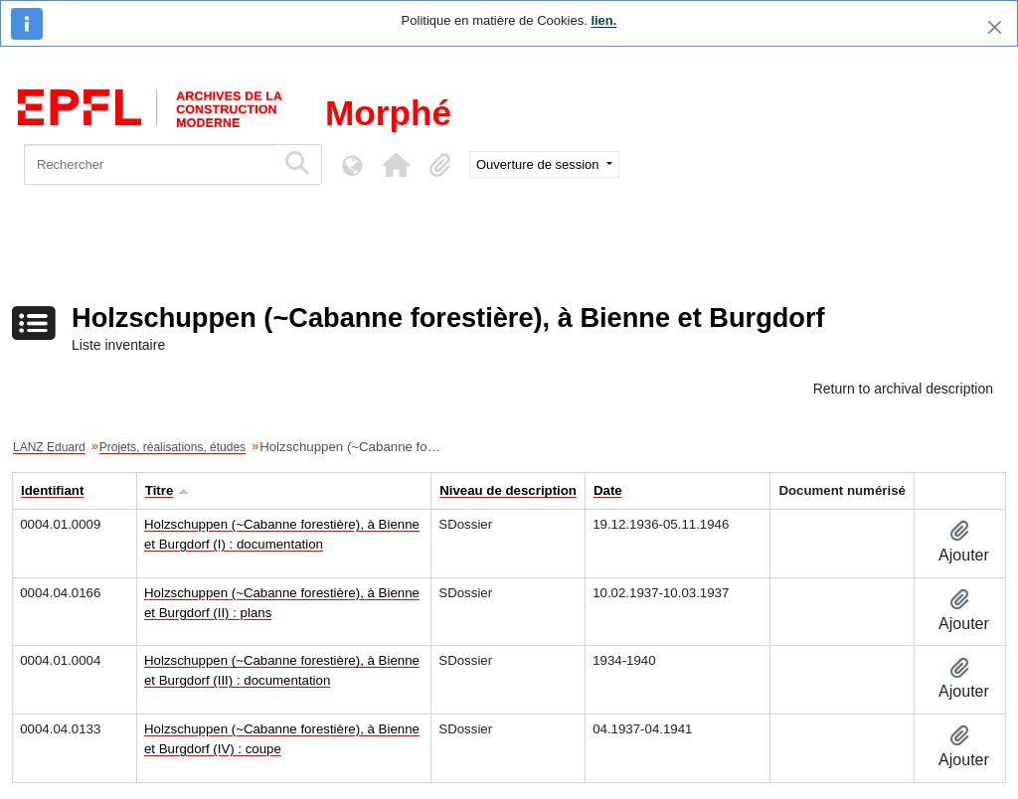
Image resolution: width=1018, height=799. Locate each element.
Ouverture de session (539, 164)
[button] (396, 165)
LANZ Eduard (49, 447)
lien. (603, 20)
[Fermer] (994, 27)
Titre (159, 490)
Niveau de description (508, 490)
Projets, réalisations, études (172, 447)
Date (608, 490)
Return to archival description (903, 389)
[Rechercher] (149, 164)
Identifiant (52, 490)
